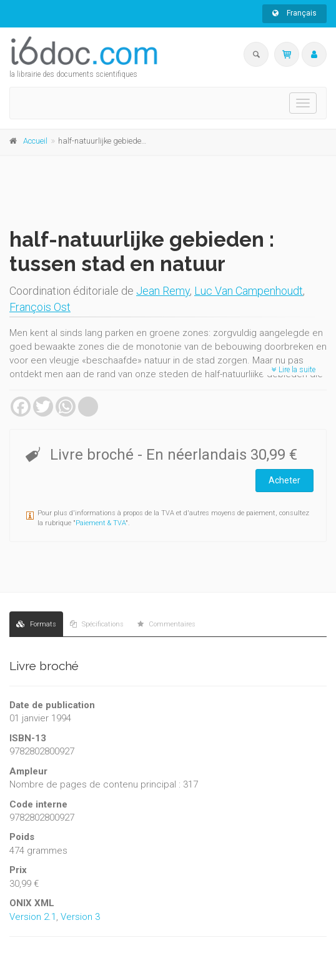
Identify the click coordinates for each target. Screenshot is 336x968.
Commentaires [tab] (166, 624)
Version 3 (80, 916)
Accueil (35, 141)
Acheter (284, 480)
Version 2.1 (32, 916)
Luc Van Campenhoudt (248, 290)
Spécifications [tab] (97, 624)
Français (294, 13)
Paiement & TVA (101, 523)
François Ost (40, 307)
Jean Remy (163, 290)
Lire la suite (293, 369)
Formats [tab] (36, 624)
